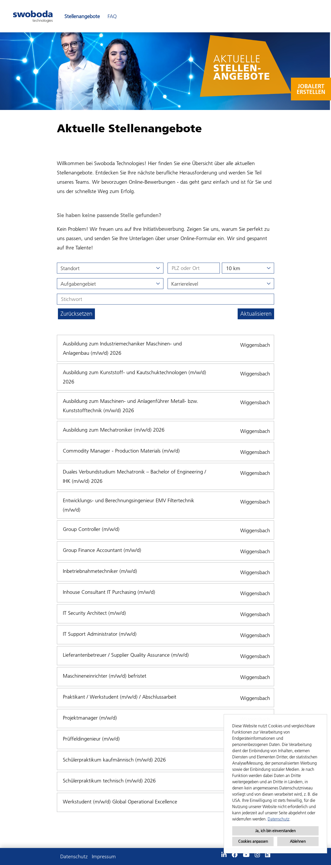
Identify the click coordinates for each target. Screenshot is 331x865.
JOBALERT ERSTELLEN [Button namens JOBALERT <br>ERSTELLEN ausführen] (311, 89)
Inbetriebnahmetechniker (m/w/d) (100, 571)
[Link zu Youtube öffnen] (246, 855)
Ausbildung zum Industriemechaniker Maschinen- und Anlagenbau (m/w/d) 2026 (122, 348)
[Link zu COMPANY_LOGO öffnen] (32, 16)
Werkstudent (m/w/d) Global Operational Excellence (120, 802)
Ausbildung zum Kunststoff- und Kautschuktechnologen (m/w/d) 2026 (134, 377)
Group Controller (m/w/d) (91, 529)
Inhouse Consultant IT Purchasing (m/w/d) (109, 592)
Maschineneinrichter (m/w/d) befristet (104, 676)
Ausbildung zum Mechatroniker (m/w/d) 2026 (113, 430)
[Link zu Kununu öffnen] (268, 855)
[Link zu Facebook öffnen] (234, 855)
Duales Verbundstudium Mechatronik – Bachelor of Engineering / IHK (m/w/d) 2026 (134, 476)
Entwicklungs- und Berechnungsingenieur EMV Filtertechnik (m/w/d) (128, 505)
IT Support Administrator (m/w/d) (100, 634)
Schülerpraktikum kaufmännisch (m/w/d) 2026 (114, 760)
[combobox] (248, 268)
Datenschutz (278, 819)
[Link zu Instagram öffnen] (257, 855)
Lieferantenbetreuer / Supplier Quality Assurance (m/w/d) (126, 655)
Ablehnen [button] (298, 841)
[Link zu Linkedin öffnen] (224, 855)
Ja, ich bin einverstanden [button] (275, 830)
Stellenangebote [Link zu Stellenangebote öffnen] (82, 16)
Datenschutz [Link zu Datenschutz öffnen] (74, 856)
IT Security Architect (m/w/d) (94, 613)
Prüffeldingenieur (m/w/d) (91, 739)
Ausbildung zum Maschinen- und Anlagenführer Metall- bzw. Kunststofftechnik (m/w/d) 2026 (130, 405)
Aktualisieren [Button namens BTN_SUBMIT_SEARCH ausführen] (256, 313)
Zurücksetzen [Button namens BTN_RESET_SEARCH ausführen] (76, 313)
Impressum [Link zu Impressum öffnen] (104, 856)
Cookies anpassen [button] (253, 841)
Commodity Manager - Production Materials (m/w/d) (121, 451)
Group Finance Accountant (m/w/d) (102, 550)
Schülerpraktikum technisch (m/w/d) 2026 (109, 781)
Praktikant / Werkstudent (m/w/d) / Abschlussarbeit (119, 697)
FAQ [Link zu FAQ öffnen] (112, 16)
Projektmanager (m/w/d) (90, 718)
